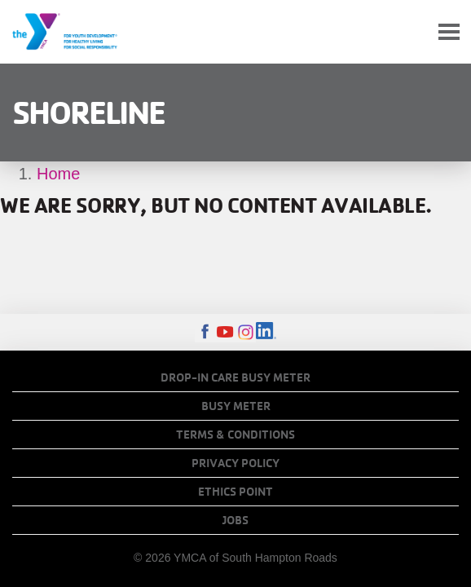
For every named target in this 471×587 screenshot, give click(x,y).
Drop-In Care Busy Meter (235, 377)
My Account (410, 32)
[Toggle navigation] (449, 32)
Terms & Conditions (235, 434)
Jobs (235, 520)
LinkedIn (266, 332)
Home (58, 174)
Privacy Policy (235, 463)
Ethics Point (235, 491)
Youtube (225, 332)
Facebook (205, 332)
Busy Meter (236, 406)
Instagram (246, 332)
